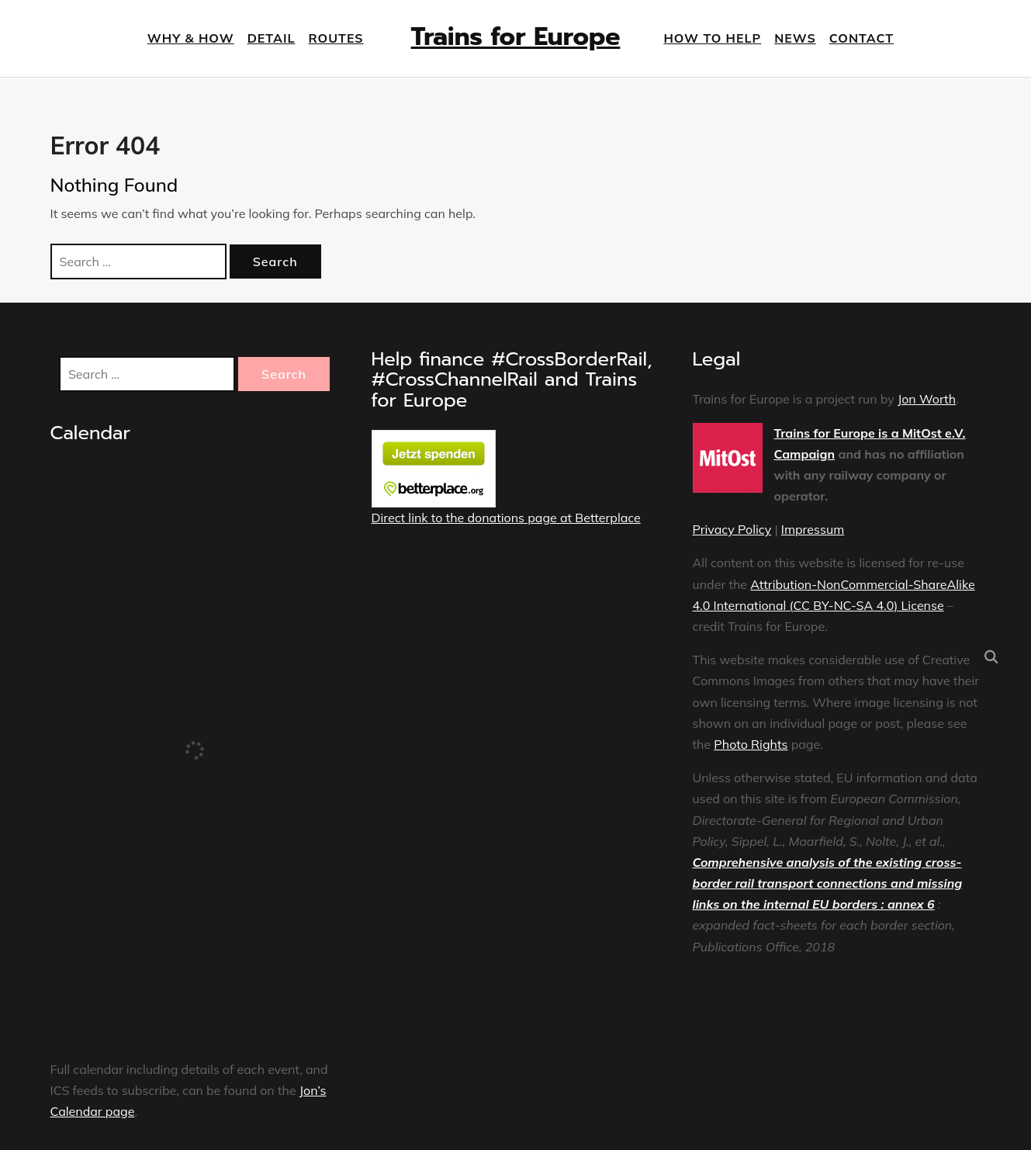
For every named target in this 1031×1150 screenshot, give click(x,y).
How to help (712, 38)
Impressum (812, 529)
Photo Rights (750, 744)
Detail (271, 38)
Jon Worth (927, 399)
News (795, 38)
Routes (335, 38)
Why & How (190, 38)
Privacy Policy (732, 529)
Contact (861, 38)
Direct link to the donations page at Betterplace (506, 517)
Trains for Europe (516, 37)
